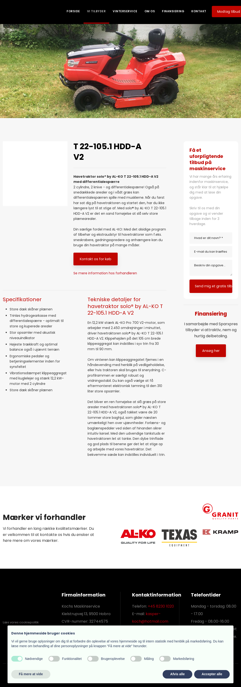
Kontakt (198, 11)
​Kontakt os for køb (95, 259)
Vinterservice (125, 11)
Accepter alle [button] (212, 674)
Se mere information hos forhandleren (105, 273)
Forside (73, 11)
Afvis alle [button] (177, 674)
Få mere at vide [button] (31, 674)
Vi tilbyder (96, 11)
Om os (150, 11)
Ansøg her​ (211, 350)
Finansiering (173, 11)
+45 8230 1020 (161, 606)
